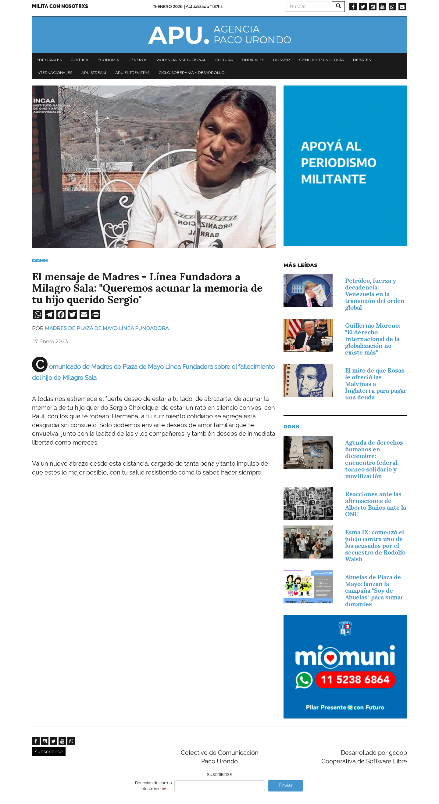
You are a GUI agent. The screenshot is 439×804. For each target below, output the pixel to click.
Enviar (286, 785)
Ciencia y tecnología (321, 59)
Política (79, 59)
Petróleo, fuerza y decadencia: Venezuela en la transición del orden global (375, 294)
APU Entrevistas (132, 72)
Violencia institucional (181, 59)
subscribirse (48, 752)
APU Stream (93, 72)
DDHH (40, 261)
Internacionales (54, 72)
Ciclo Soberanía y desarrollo (192, 72)
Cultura (224, 59)
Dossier (281, 59)
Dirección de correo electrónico (153, 785)
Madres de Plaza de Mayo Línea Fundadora (107, 328)
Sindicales (253, 59)
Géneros (137, 59)
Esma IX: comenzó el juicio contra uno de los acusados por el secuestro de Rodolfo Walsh (375, 545)
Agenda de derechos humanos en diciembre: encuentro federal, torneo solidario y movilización (374, 459)
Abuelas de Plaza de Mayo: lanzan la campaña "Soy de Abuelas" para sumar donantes (374, 590)
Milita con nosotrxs (60, 6)
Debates (362, 59)
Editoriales (49, 59)
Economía (108, 59)
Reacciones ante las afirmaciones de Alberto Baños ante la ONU (375, 504)
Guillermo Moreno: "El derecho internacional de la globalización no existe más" (372, 339)
